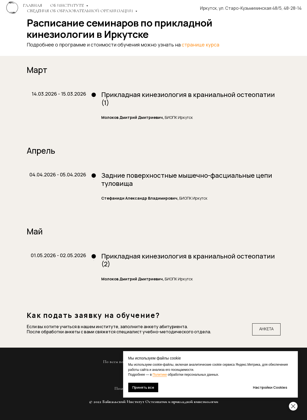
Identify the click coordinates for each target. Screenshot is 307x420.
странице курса (200, 44)
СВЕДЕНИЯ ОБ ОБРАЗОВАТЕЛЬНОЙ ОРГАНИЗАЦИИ (80, 11)
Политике (173, 375)
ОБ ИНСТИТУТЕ (67, 5)
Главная (32, 5)
